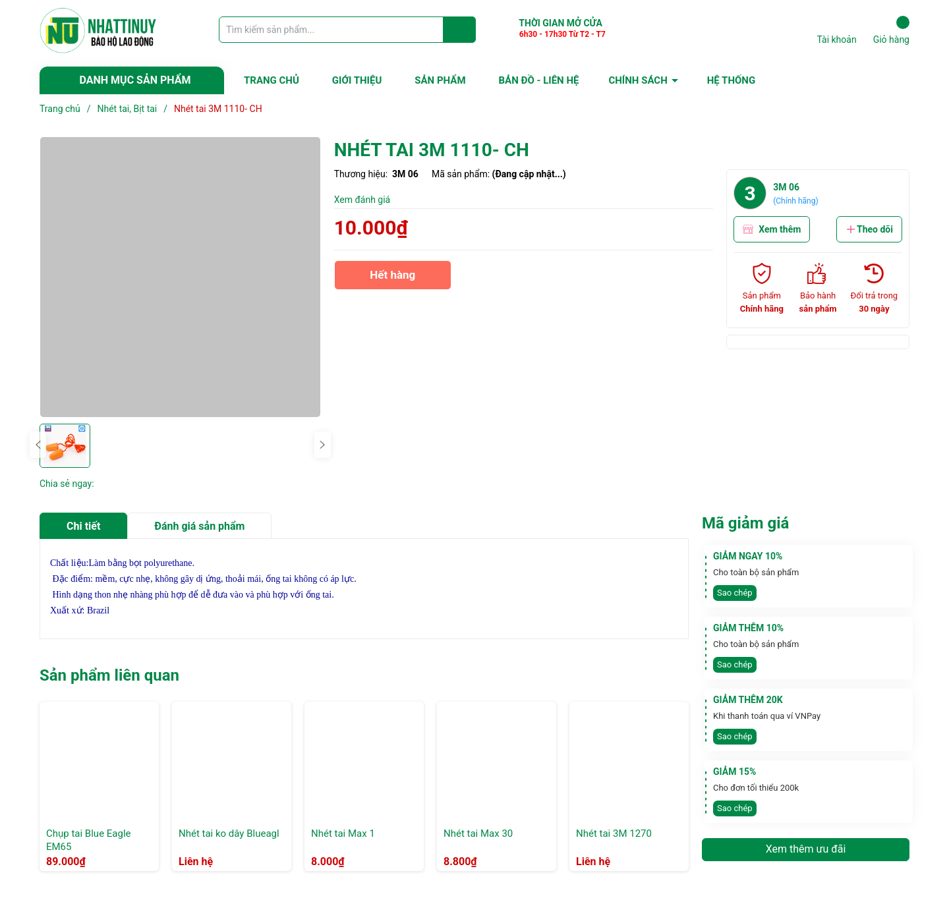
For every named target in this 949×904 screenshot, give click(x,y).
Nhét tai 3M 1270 (614, 833)
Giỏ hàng (891, 30)
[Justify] (460, 29)
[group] (180, 277)
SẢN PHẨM (440, 80)
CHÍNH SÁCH (637, 80)
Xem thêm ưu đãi (806, 849)
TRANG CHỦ (271, 80)
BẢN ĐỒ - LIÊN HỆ (539, 80)
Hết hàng (393, 279)
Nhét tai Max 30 (478, 833)
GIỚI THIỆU (357, 80)
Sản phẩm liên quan (109, 675)
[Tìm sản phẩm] (347, 29)
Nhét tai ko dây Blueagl (229, 833)
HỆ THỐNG (731, 80)
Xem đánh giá (362, 199)
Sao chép (735, 593)
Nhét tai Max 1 (343, 833)
